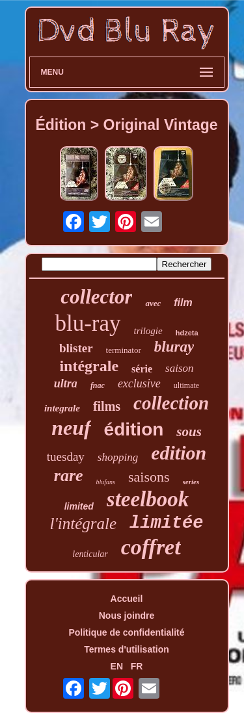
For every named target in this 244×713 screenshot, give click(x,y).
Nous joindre (127, 615)
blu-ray (87, 323)
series (191, 482)
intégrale (88, 365)
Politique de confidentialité (126, 632)
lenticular (89, 554)
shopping (118, 457)
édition (134, 429)
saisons (149, 477)
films (106, 406)
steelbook (148, 499)
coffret (151, 547)
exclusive (139, 383)
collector (96, 296)
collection (171, 403)
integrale (62, 408)
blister (76, 348)
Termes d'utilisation (126, 649)
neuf (70, 427)
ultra (65, 383)
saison (179, 368)
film (183, 302)
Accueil (127, 598)
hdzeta (187, 333)
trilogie (148, 331)
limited (79, 506)
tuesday (66, 456)
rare (68, 475)
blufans (105, 482)
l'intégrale (83, 523)
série (141, 368)
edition (178, 452)
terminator (123, 350)
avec (153, 303)
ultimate (186, 385)
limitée (166, 523)
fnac (97, 385)
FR (137, 666)
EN (117, 666)
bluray (174, 347)
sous (189, 431)
